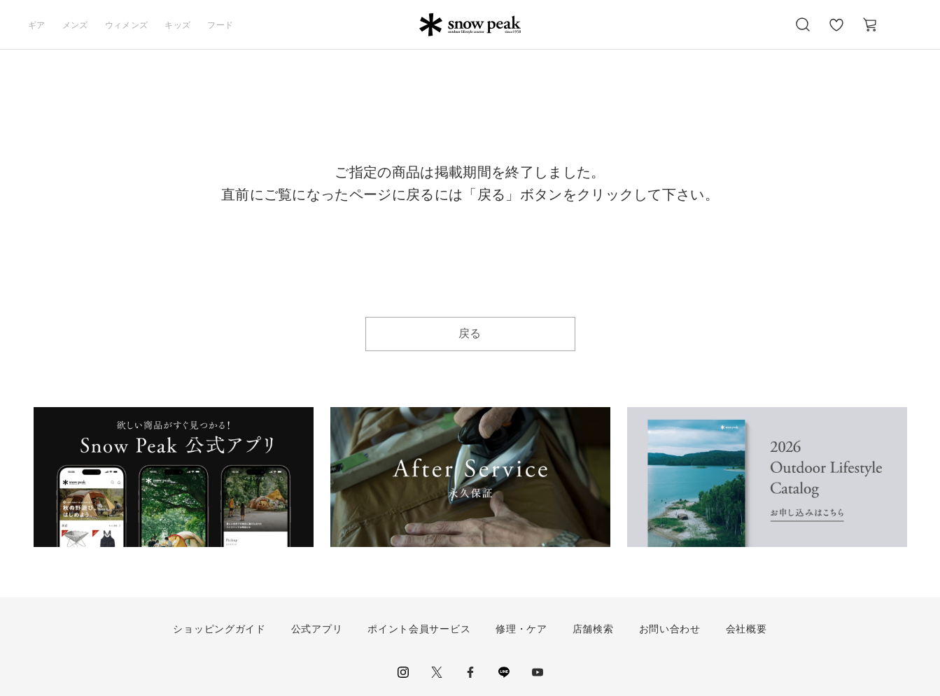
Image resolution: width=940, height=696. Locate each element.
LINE (504, 672)
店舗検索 (593, 628)
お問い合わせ (670, 628)
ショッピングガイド (219, 628)
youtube (537, 672)
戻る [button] (470, 333)
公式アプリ (317, 628)
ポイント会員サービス (418, 628)
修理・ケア (521, 628)
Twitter (437, 672)
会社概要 (746, 628)
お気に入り (836, 32)
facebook (470, 672)
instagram (403, 672)
